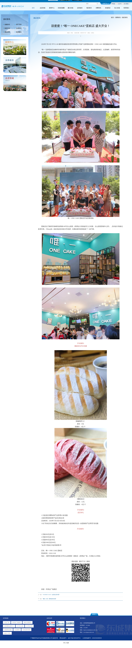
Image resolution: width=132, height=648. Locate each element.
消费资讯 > (118, 17)
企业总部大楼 (26, 629)
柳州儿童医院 (27, 622)
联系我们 (126, 8)
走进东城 (42, 8)
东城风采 (107, 8)
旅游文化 (6, 28)
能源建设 (18, 32)
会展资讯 (18, 28)
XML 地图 (66, 643)
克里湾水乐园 (7, 629)
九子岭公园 (20, 626)
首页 (33, 8)
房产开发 (18, 24)
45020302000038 (97, 638)
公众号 (119, 3)
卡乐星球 (17, 629)
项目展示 (89, 8)
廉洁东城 (70, 8)
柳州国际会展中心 (9, 626)
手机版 (113, 3)
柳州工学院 (7, 633)
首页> (113, 17)
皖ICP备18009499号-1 (74, 638)
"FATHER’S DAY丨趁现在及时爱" (51, 594)
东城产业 (106, 3)
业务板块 (79, 8)
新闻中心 (52, 8)
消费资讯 (98, 8)
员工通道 (126, 3)
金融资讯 (6, 24)
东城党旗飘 (61, 8)
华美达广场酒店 (16, 622)
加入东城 (117, 8)
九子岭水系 (29, 626)
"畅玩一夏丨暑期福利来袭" (49, 598)
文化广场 (6, 622)
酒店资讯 (6, 32)
